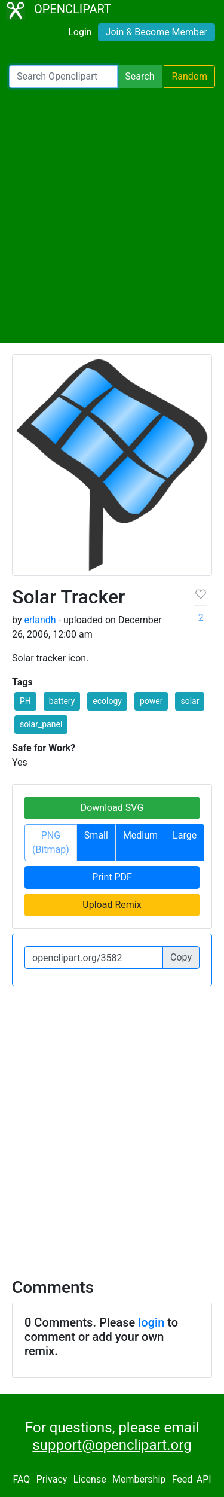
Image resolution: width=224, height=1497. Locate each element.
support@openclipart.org (111, 1445)
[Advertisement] (112, 215)
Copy (181, 957)
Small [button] (96, 835)
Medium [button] (140, 835)
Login (79, 32)
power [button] (151, 701)
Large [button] (185, 835)
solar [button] (189, 701)
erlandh (40, 620)
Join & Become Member (156, 32)
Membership (138, 1480)
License (89, 1480)
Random (189, 76)
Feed (182, 1480)
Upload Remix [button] (111, 904)
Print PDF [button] (112, 877)
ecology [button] (107, 701)
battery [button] (62, 701)
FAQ (21, 1480)
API (204, 1480)
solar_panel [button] (41, 724)
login (151, 1322)
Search (139, 76)
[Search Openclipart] (63, 76)
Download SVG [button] (112, 807)
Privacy (51, 1480)
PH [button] (25, 701)
